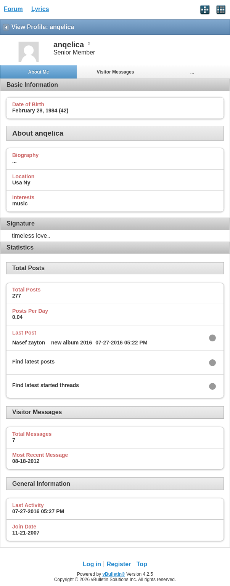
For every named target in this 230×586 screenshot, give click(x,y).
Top (142, 564)
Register (118, 564)
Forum (13, 9)
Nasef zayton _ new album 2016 (52, 342)
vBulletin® (113, 574)
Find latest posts (33, 362)
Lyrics (40, 9)
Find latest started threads (45, 385)
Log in (92, 564)
